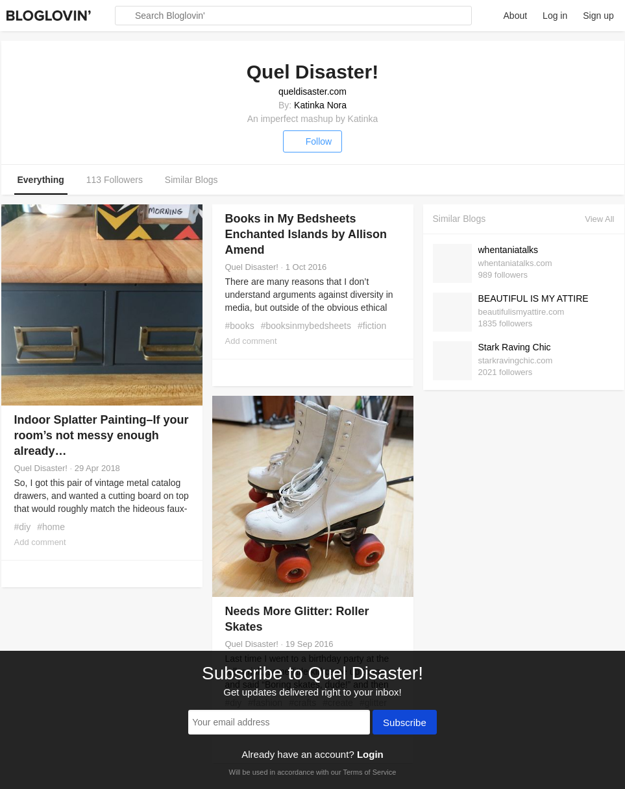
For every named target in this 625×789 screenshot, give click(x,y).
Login (370, 754)
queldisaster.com (312, 91)
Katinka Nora (320, 105)
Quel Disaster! (40, 468)
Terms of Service (369, 772)
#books (239, 326)
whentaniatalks (508, 250)
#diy (22, 527)
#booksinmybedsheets (306, 326)
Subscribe (404, 723)
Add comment (40, 542)
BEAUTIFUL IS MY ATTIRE (533, 298)
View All (599, 219)
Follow (312, 141)
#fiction (372, 326)
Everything (41, 180)
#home (51, 527)
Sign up (598, 15)
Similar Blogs (191, 180)
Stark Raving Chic (514, 347)
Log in (555, 15)
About (516, 15)
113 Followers (114, 180)
